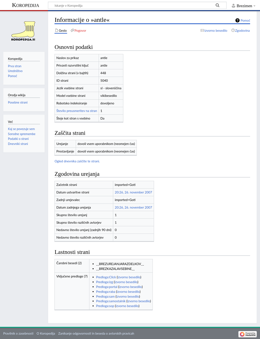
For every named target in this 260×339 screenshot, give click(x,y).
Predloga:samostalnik (111, 301)
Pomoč (245, 20)
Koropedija (25, 5)
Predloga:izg (104, 282)
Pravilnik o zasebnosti (18, 333)
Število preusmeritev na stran (76, 111)
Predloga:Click (106, 277)
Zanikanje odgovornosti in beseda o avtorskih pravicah (96, 333)
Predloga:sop (105, 306)
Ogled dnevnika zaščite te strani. (77, 161)
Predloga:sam (105, 296)
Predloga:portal (106, 287)
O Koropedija (46, 333)
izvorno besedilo (129, 277)
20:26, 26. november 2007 (133, 192)
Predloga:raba (105, 291)
